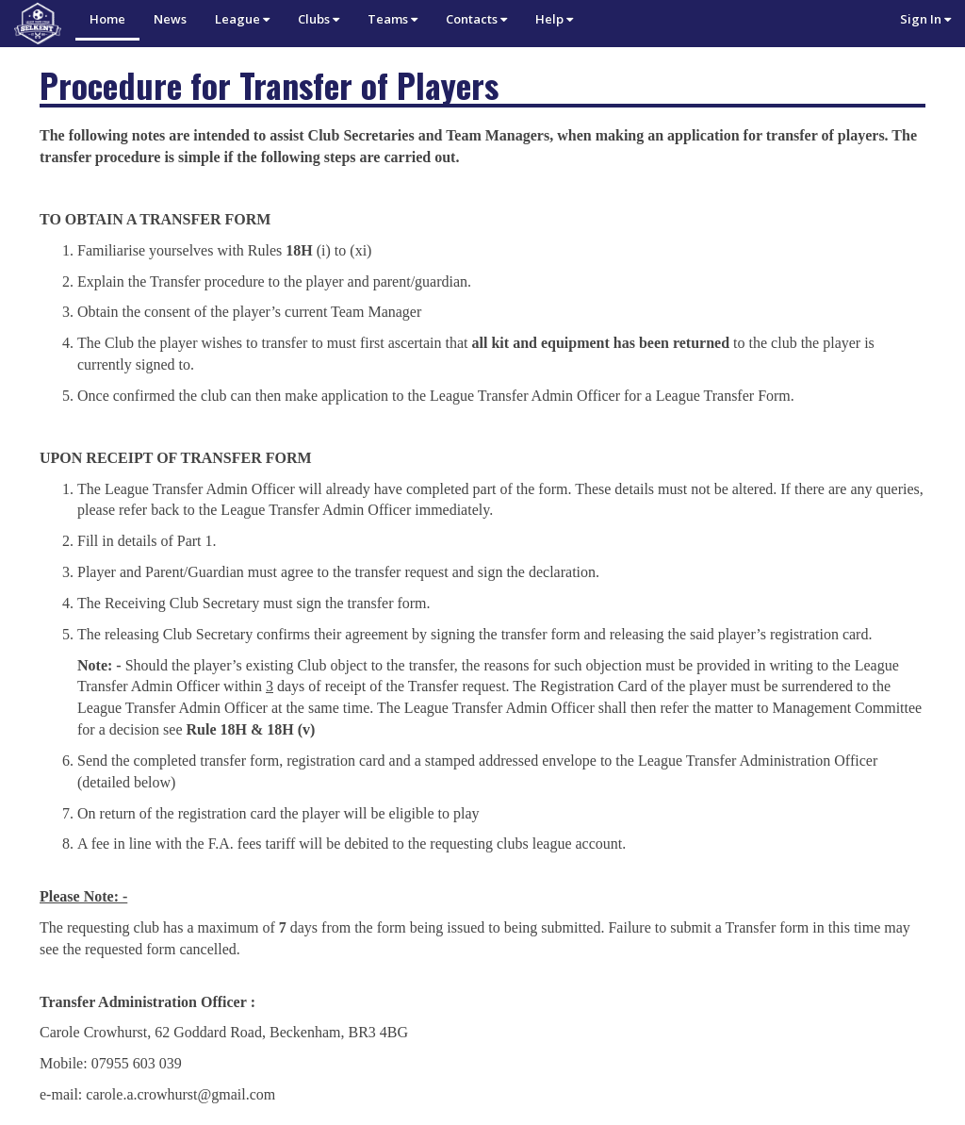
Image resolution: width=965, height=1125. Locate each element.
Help (554, 18)
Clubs (318, 18)
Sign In (925, 18)
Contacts (476, 18)
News (170, 18)
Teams (392, 18)
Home (107, 18)
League (242, 18)
